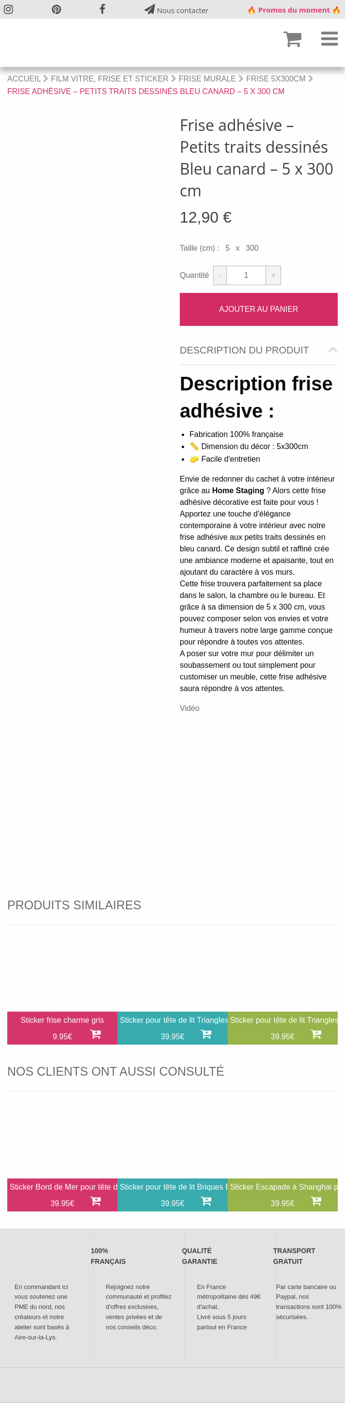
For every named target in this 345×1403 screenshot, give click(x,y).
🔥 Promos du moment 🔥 (294, 10)
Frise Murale (207, 79)
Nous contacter (176, 9)
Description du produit (244, 350)
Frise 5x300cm (276, 79)
